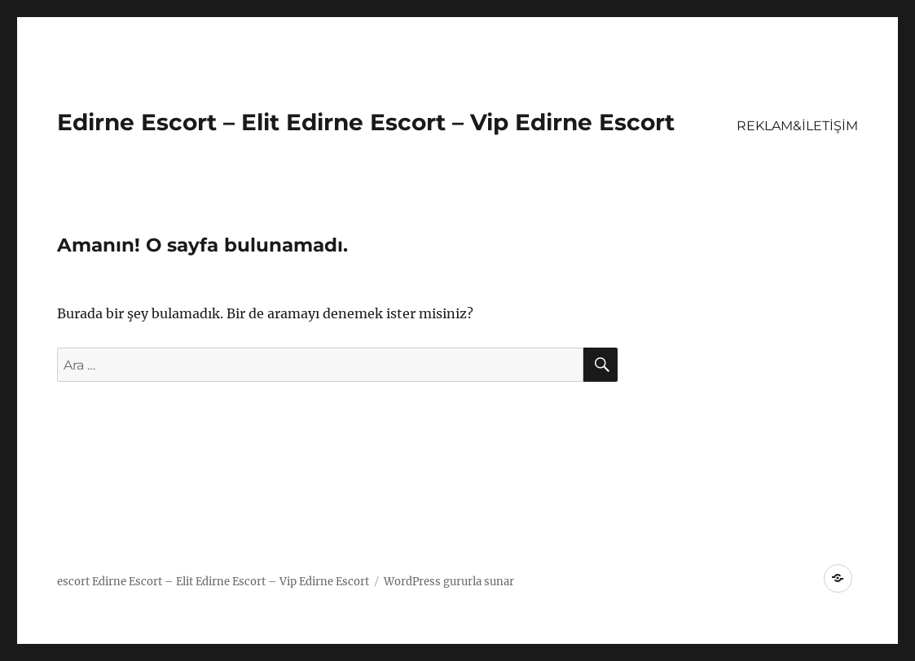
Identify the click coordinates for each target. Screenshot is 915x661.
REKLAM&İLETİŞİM (797, 126)
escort (73, 582)
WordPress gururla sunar (449, 582)
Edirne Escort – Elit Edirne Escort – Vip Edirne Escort (366, 122)
